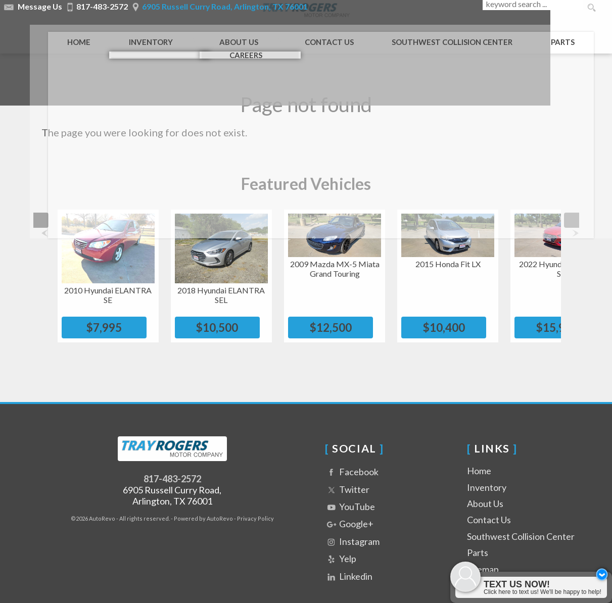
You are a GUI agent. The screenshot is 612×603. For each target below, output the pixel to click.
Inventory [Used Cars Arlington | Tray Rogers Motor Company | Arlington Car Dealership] (136, 36)
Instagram (352, 528)
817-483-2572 (172, 465)
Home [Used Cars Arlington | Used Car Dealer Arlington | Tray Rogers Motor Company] (63, 36)
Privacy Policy (255, 504)
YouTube (350, 493)
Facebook (352, 459)
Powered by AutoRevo (203, 504)
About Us (485, 489)
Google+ (349, 511)
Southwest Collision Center (521, 522)
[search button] (591, 8)
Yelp (340, 545)
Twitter (347, 476)
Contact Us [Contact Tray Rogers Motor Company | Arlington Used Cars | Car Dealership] (314, 36)
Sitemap (483, 555)
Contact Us (489, 506)
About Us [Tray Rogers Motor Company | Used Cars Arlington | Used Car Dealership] (223, 36)
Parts (548, 36)
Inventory (486, 473)
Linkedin (348, 563)
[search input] (531, 8)
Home (479, 457)
